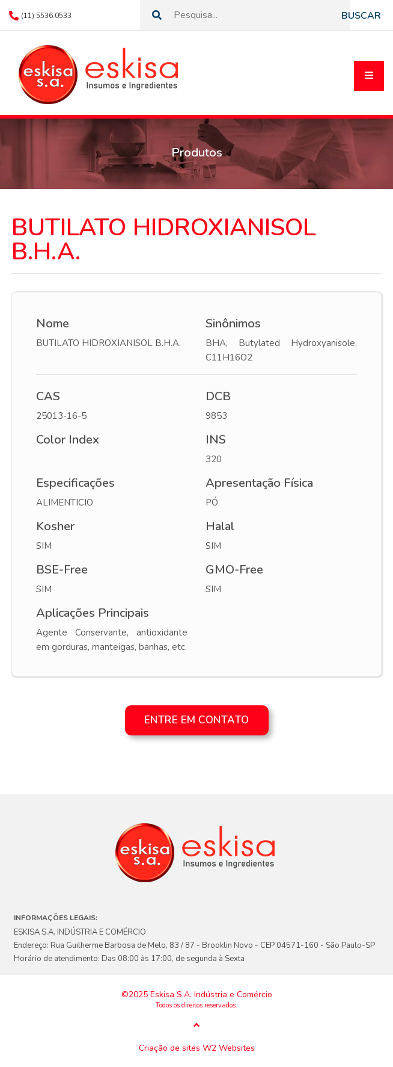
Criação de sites (169, 1048)
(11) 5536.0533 (46, 15)
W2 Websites (229, 1048)
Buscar (361, 15)
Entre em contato (196, 720)
